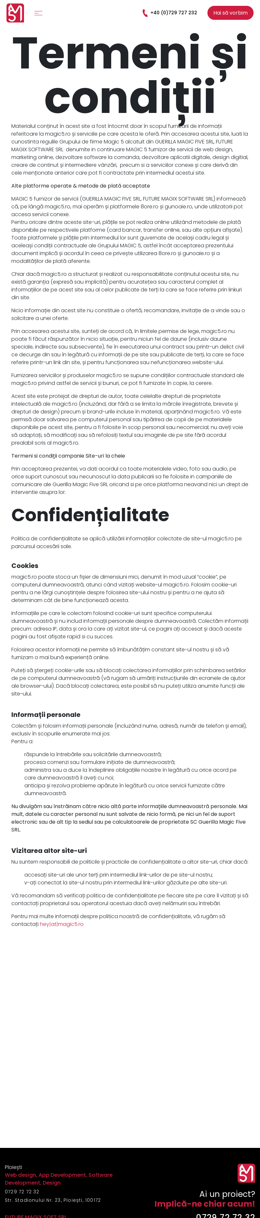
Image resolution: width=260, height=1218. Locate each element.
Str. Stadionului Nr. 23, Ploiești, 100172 (53, 1200)
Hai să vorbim (230, 13)
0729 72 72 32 (22, 1191)
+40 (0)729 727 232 (169, 13)
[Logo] (15, 13)
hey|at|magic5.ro (62, 924)
